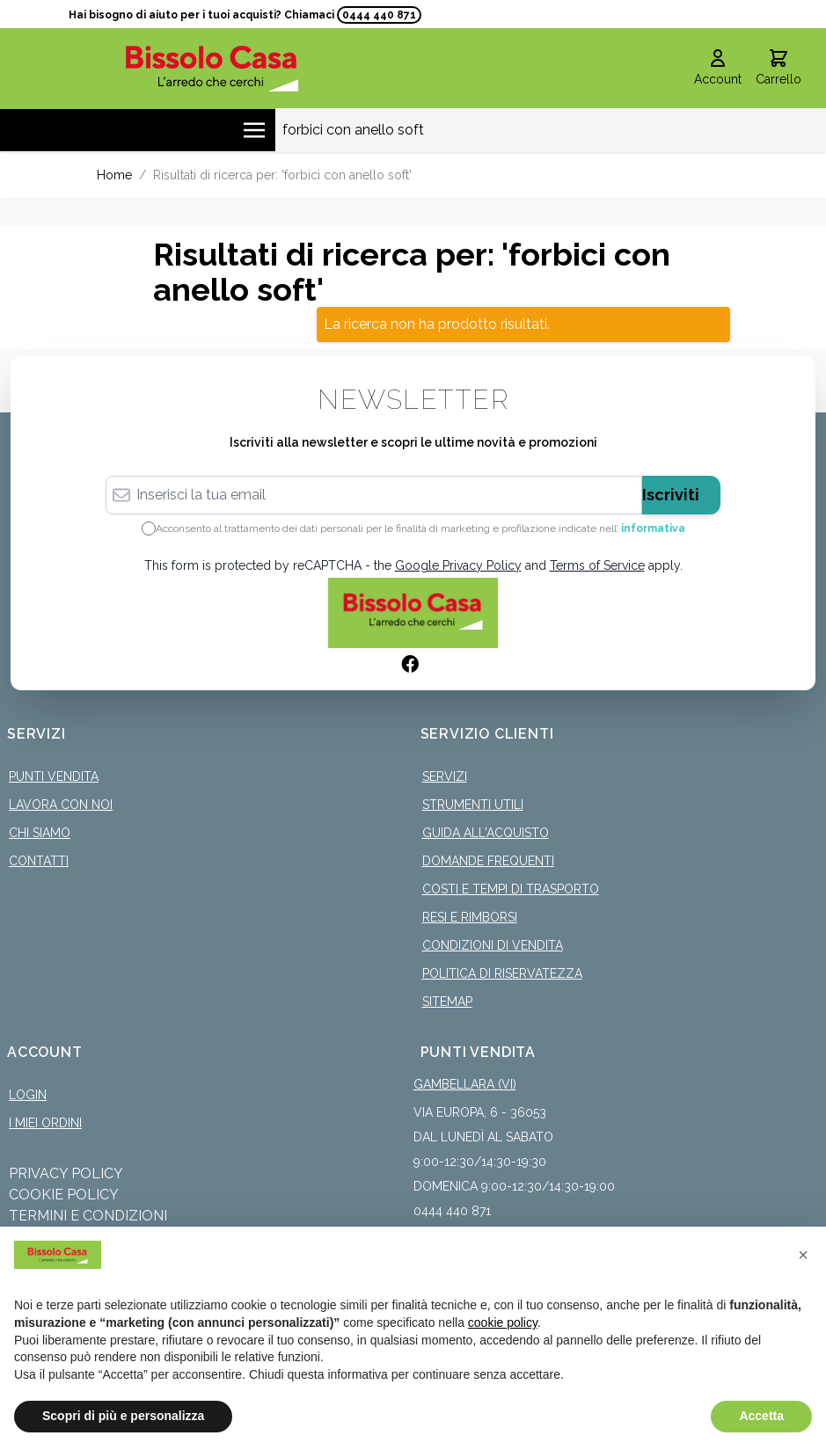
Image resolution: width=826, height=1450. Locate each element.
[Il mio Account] (718, 68)
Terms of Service (597, 565)
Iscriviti (670, 494)
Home (114, 175)
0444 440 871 (379, 15)
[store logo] (212, 68)
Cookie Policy (64, 1194)
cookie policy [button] (502, 1322)
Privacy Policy (66, 1173)
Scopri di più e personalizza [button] (123, 1416)
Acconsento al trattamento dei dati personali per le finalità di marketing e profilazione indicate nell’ (420, 528)
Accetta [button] (761, 1416)
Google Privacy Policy (458, 565)
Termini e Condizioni (88, 1215)
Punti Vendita (54, 776)
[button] (803, 1255)
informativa (653, 528)
